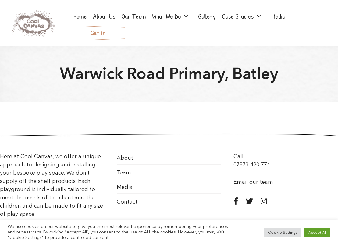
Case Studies (245, 16)
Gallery (207, 16)
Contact (127, 202)
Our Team (133, 16)
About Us (104, 16)
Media (278, 16)
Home (80, 16)
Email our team (253, 182)
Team (124, 173)
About (125, 158)
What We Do (173, 16)
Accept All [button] (317, 233)
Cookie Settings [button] (283, 233)
